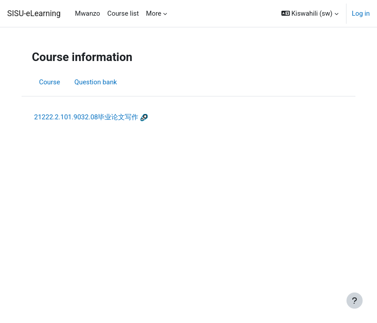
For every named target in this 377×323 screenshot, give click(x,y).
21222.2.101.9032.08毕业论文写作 (86, 117)
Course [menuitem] (49, 82)
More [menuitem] (153, 13)
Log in (361, 13)
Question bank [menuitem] (96, 82)
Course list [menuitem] (123, 13)
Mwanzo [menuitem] (87, 13)
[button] (310, 13)
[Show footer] (354, 300)
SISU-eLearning (34, 13)
